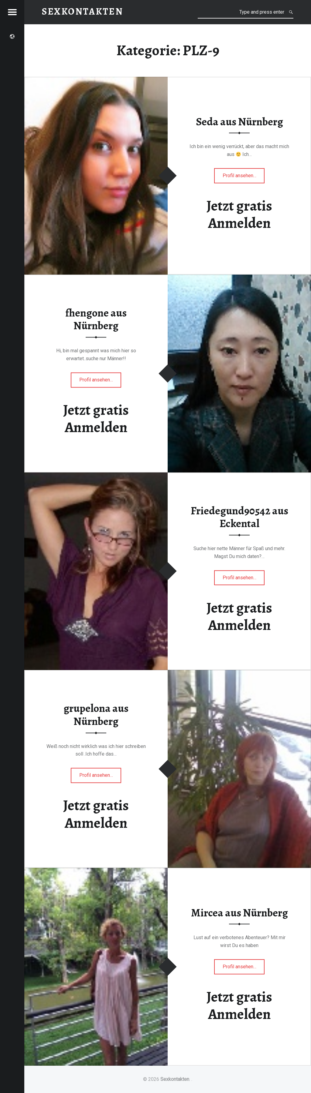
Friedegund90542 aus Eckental (239, 517)
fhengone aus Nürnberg (96, 319)
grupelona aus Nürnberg (95, 715)
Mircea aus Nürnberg (239, 912)
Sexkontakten (174, 1079)
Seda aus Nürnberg (239, 121)
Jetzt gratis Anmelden (239, 214)
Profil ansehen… (244, 177)
